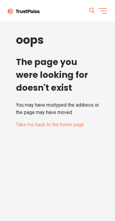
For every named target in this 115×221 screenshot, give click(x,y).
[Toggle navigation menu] (103, 11)
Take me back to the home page (50, 125)
